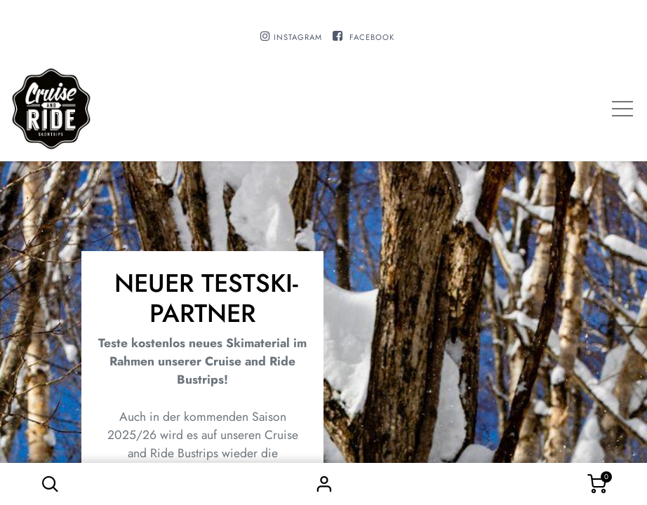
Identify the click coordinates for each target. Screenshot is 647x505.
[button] (49, 483)
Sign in (323, 483)
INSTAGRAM (298, 37)
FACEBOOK (371, 37)
